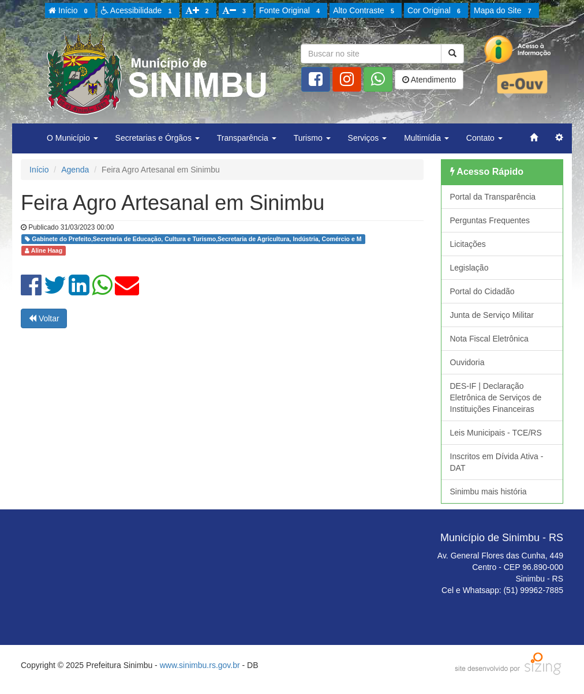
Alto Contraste (365, 11)
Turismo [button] (312, 137)
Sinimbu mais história (488, 491)
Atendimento (429, 79)
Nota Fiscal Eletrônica (489, 338)
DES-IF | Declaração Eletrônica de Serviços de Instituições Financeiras (496, 397)
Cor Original (435, 11)
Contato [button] (484, 137)
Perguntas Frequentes (490, 220)
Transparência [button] (246, 137)
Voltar (43, 318)
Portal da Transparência (493, 196)
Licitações (468, 244)
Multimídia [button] (426, 137)
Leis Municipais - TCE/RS (496, 432)
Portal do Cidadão (482, 291)
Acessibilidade (138, 11)
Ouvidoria (467, 362)
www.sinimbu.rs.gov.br (200, 665)
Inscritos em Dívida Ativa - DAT (497, 462)
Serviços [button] (367, 137)
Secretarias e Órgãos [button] (157, 137)
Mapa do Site (504, 11)
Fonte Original (291, 11)
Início (69, 11)
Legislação (469, 267)
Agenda (75, 169)
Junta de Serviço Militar (492, 315)
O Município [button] (72, 137)
